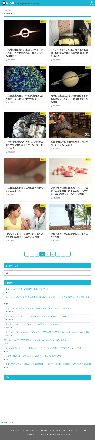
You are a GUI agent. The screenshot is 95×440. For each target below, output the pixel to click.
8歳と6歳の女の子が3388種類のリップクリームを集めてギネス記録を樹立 (35, 340)
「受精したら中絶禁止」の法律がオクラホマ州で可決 (26, 289)
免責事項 (44, 430)
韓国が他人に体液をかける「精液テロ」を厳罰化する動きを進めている (33, 324)
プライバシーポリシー (30, 430)
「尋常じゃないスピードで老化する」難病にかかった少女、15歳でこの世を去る (37, 308)
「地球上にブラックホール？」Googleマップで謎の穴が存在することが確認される (39, 316)
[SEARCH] (92, 3)
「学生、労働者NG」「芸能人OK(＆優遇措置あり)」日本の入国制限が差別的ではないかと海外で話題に (47, 364)
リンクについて (74, 430)
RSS (84, 430)
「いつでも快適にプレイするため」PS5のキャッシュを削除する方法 (32, 356)
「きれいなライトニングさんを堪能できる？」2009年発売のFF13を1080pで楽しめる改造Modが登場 (46, 332)
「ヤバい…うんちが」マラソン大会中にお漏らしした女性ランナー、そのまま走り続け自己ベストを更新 (47, 298)
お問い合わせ (15, 430)
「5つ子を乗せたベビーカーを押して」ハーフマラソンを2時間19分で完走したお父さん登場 (42, 348)
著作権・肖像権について (58, 430)
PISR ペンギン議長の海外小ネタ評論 (43, 434)
